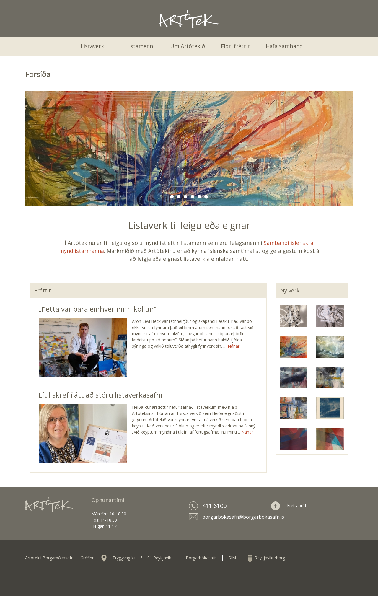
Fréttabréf (296, 505)
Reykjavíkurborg (266, 558)
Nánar (233, 346)
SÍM (232, 558)
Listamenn (139, 46)
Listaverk (92, 46)
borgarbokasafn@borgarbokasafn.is (243, 517)
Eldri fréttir (235, 46)
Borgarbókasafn (201, 558)
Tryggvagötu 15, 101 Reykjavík (142, 558)
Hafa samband (284, 46)
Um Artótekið (187, 46)
